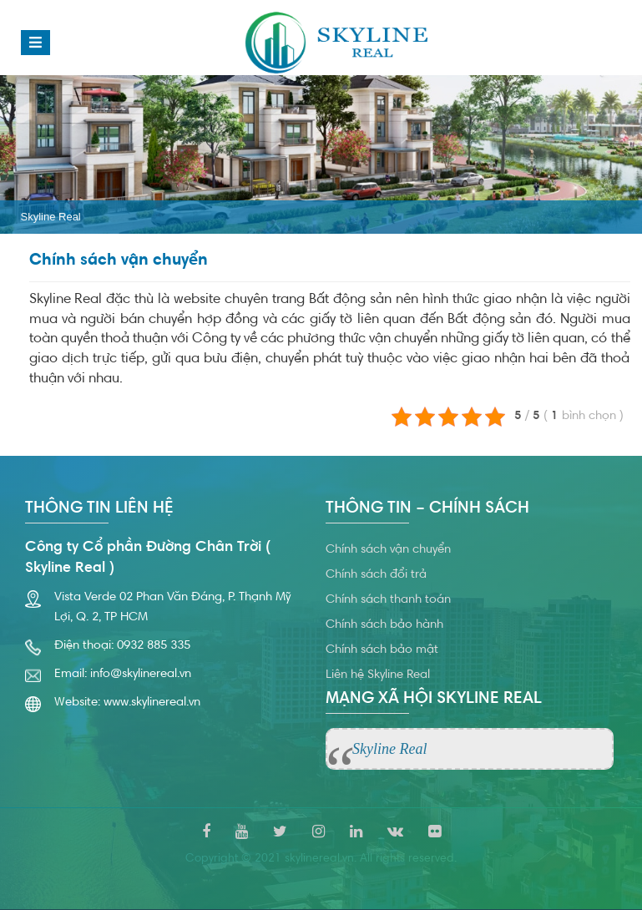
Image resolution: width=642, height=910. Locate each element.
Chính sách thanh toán (388, 600)
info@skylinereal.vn (140, 674)
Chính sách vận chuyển (388, 549)
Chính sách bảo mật (382, 650)
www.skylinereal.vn (152, 702)
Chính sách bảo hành (384, 625)
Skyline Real (51, 216)
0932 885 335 (153, 646)
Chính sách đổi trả (376, 575)
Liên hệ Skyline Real (378, 675)
